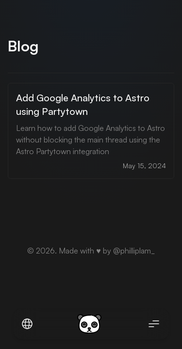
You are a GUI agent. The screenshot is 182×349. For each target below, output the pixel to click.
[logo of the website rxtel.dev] (89, 323)
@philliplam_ (134, 250)
